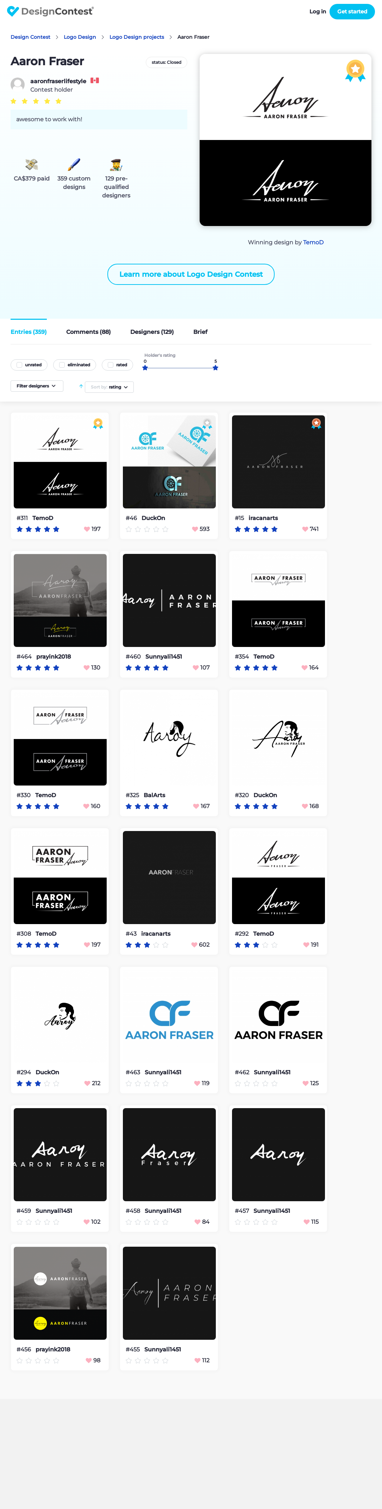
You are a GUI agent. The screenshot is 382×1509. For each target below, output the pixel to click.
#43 (132, 933)
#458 (134, 1211)
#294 (24, 1072)
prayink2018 (53, 657)
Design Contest (30, 37)
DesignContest (50, 11)
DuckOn (153, 518)
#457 (242, 1211)
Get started (352, 11)
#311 (23, 518)
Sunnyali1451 (163, 657)
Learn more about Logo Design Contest (191, 274)
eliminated (79, 364)
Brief (200, 332)
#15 (240, 518)
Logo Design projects (136, 37)
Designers (152, 332)
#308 (24, 933)
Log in (317, 11)
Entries (29, 332)
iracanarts (263, 518)
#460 (134, 656)
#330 (24, 795)
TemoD (313, 242)
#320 (242, 795)
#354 (242, 656)
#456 (24, 1349)
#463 (134, 1072)
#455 (133, 1349)
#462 (243, 1072)
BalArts (154, 795)
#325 (133, 795)
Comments (88, 332)
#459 (24, 1211)
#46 (132, 518)
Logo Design (80, 37)
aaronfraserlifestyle (58, 81)
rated (121, 364)
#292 (242, 933)
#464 (25, 656)
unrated (33, 364)
